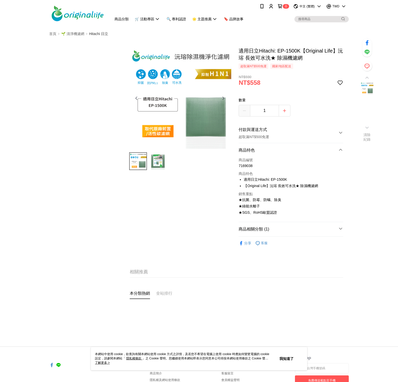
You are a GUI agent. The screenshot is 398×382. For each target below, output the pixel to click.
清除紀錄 (367, 137)
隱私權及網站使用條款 (165, 380)
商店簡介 (156, 373)
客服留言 (227, 373)
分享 (245, 243)
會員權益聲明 (230, 380)
